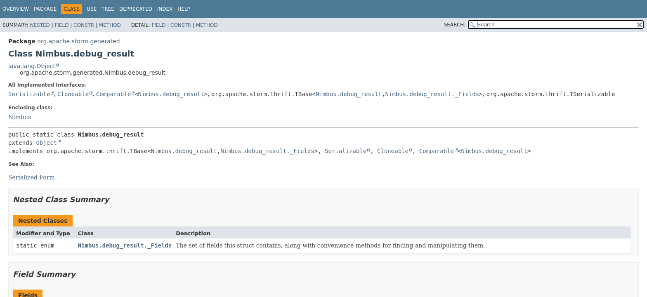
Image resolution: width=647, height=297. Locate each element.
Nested (40, 25)
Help (183, 9)
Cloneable (73, 94)
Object (46, 142)
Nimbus (19, 117)
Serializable (29, 94)
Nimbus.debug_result (171, 94)
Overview (15, 9)
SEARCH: (455, 25)
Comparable (113, 94)
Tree (108, 9)
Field (61, 25)
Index (165, 9)
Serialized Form (31, 177)
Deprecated (135, 9)
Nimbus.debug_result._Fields (432, 94)
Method (110, 25)
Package (45, 9)
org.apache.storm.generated (78, 41)
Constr (83, 25)
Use (92, 9)
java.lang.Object (31, 66)
